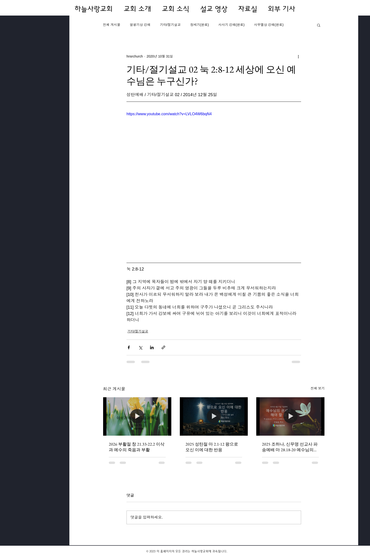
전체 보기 (318, 388)
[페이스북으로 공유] (128, 347)
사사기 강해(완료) (231, 25)
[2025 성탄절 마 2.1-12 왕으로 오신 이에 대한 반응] (214, 416)
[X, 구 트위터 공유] (140, 347)
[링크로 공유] (163, 347)
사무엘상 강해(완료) (268, 25)
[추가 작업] (298, 56)
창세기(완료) (199, 25)
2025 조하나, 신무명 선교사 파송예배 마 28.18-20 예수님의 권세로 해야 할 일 (290, 447)
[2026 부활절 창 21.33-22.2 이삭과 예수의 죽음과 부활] (137, 416)
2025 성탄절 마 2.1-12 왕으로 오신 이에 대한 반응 (211, 446)
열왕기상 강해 (140, 25)
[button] (318, 25)
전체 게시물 (111, 25)
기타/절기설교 (170, 25)
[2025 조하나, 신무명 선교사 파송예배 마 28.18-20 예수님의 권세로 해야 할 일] (290, 416)
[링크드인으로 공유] (152, 347)
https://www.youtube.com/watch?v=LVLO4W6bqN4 (169, 114)
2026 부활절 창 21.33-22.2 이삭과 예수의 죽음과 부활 (136, 446)
